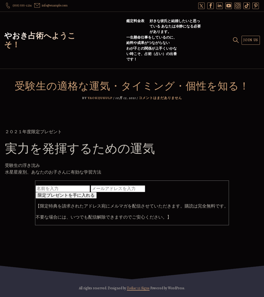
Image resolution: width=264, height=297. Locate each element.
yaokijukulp (100, 98)
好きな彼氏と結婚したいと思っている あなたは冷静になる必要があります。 (175, 26)
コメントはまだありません (160, 98)
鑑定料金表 (135, 21)
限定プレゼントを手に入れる (66, 195)
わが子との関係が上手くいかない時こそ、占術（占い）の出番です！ (151, 54)
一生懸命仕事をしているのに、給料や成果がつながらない (151, 40)
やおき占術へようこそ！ (40, 40)
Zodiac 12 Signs (138, 288)
